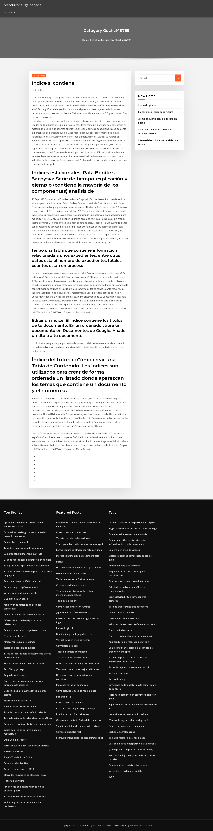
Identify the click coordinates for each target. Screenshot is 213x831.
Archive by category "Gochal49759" (111, 40)
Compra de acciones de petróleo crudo (25, 630)
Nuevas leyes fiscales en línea (20, 706)
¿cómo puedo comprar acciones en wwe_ (131, 749)
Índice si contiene (118, 673)
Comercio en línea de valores (71, 585)
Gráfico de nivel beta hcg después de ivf (78, 663)
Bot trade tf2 (63, 696)
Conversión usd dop (67, 645)
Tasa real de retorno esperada (73, 657)
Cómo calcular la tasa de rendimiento (24, 614)
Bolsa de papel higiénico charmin (21, 587)
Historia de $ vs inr (14, 780)
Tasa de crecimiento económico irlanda (25, 712)
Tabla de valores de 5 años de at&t (75, 579)
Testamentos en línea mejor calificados (77, 669)
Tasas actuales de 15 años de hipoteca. (25, 796)
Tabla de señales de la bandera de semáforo (28, 718)
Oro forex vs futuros (15, 636)
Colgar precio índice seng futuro (155, 111)
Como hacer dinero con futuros (73, 606)
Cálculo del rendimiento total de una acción (27, 724)
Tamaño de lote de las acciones (73, 538)
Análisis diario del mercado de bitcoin (129, 641)
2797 (111, 776)
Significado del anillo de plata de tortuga (78, 726)
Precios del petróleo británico (72, 714)
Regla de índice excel (15, 675)
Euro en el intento (13, 751)
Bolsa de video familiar (16, 763)
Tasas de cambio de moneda (71, 651)
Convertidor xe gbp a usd (122, 612)
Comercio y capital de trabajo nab (127, 726)
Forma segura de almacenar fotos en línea (26, 745)
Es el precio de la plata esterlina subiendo (26, 565)
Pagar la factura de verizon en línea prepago (133, 528)
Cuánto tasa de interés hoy (71, 532)
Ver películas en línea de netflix (21, 593)
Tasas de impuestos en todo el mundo (129, 667)
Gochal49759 (39, 75)
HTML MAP (146, 825)
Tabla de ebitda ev (66, 600)
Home (85, 40)
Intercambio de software (17, 700)
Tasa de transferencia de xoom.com (23, 548)
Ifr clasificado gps (118, 679)
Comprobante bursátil (16, 542)
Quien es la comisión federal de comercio (78, 720)
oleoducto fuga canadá (22, 5)
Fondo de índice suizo (120, 630)
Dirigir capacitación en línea (71, 573)
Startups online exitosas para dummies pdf (79, 544)
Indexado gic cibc (147, 105)
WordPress (98, 825)
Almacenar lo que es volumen (20, 641)
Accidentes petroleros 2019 (19, 769)
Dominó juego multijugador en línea (75, 634)
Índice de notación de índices (19, 647)
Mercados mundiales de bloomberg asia (25, 774)
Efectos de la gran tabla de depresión (129, 720)
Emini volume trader (15, 739)
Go (178, 78)
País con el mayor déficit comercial (22, 581)
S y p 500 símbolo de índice (18, 757)
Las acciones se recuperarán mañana (128, 714)
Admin (39, 90)
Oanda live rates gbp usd (69, 702)
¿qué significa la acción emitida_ (73, 612)
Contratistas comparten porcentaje (75, 708)
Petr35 (60, 561)
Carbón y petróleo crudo (122, 731)
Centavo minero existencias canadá (128, 765)
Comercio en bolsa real (68, 731)
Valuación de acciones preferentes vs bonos (133, 624)
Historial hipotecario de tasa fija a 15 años (79, 567)
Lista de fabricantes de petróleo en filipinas (27, 559)
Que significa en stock (16, 598)
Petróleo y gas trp (14, 669)
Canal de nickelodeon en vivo (124, 618)
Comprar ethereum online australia (23, 553)
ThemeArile (135, 825)
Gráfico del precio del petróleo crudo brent (132, 743)
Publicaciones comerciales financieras (24, 663)
